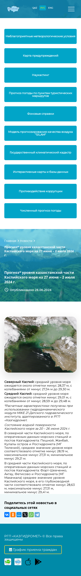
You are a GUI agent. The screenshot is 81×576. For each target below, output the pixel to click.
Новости (26, 241)
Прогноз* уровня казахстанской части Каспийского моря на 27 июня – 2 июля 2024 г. (39, 251)
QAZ (34, 7)
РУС (42, 7)
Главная (10, 241)
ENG (50, 7)
